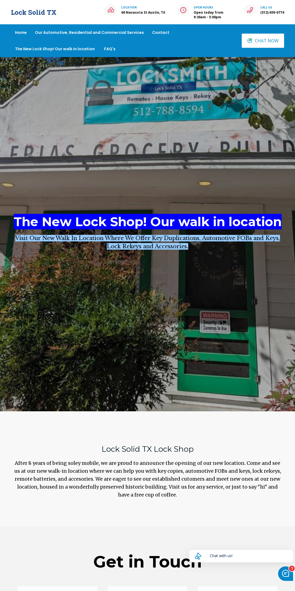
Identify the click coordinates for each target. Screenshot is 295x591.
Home (21, 32)
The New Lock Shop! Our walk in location (55, 49)
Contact (160, 32)
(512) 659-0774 (272, 12)
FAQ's (110, 49)
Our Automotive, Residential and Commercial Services (89, 32)
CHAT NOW (263, 41)
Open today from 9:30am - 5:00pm (208, 14)
